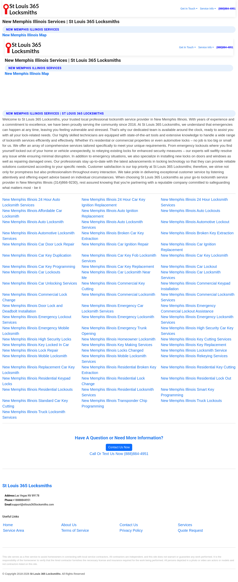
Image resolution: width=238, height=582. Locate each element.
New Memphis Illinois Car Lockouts (31, 272)
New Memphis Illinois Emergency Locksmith (118, 317)
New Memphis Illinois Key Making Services (117, 345)
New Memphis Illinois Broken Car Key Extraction (113, 236)
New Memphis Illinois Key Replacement (193, 345)
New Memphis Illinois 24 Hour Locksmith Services (194, 202)
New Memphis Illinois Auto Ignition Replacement (110, 213)
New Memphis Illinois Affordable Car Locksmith (32, 213)
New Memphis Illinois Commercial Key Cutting (113, 286)
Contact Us (129, 525)
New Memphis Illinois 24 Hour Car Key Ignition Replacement (113, 202)
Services (185, 525)
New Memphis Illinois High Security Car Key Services (197, 331)
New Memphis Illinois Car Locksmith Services (191, 275)
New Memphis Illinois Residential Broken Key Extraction (119, 370)
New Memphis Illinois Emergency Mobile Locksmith (35, 331)
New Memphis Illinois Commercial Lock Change (34, 297)
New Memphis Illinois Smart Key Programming (187, 392)
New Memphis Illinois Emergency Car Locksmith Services (112, 308)
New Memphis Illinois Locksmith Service (194, 350)
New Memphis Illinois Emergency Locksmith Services (197, 319)
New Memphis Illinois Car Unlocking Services (39, 283)
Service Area (13, 530)
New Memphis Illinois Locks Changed (112, 350)
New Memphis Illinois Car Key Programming (38, 266)
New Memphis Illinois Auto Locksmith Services (112, 224)
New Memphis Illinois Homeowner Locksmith (118, 339)
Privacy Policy (131, 530)
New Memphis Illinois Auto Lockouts (190, 211)
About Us (68, 525)
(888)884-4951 (227, 8)
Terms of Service (75, 530)
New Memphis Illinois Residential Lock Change (113, 381)
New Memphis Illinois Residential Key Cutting (198, 367)
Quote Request (190, 530)
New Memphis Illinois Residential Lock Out (196, 378)
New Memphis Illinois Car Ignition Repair (115, 244)
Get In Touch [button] (187, 8)
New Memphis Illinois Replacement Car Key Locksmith (38, 370)
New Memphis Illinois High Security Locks (36, 339)
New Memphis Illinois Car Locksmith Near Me (116, 275)
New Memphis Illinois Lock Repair (30, 350)
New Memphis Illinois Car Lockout (189, 266)
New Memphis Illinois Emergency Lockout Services (36, 319)
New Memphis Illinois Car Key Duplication (36, 255)
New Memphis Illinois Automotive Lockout (195, 222)
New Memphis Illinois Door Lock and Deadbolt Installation (32, 308)
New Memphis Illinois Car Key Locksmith (194, 255)
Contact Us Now (119, 447)
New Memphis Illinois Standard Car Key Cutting (35, 403)
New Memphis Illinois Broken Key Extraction (197, 233)
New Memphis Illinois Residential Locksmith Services (118, 392)
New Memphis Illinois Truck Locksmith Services (33, 414)
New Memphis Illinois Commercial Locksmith (118, 294)
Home (8, 525)
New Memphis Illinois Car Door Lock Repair (38, 244)
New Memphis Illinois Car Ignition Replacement (188, 247)
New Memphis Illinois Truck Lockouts (191, 401)
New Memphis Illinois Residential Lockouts (37, 389)
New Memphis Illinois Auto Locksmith (33, 222)
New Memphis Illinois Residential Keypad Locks (36, 381)
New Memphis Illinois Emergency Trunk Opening (114, 331)
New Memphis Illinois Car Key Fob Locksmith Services (119, 258)
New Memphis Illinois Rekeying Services (194, 356)
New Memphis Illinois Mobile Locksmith (34, 356)
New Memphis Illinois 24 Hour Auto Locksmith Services (31, 202)
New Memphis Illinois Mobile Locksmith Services (114, 359)
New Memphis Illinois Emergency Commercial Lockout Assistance (188, 308)
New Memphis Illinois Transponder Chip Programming (114, 403)
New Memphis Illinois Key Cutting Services (196, 339)
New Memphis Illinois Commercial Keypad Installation (195, 286)
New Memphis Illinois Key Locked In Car (35, 345)
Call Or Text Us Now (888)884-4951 (119, 454)
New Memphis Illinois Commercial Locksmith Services (197, 297)
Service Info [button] (207, 8)
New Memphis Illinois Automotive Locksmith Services (38, 236)
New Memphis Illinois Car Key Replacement (118, 266)
